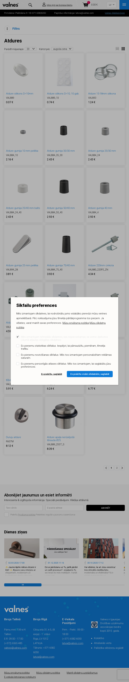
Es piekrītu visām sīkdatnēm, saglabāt (89, 374)
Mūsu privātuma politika (75, 322)
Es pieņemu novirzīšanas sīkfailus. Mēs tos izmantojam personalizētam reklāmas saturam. (66, 356)
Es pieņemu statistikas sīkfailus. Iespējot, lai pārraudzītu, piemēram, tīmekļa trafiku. (63, 347)
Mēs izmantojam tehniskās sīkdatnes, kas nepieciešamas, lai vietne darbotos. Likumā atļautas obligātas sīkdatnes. (65, 338)
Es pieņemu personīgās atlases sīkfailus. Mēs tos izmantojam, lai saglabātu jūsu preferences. (66, 365)
